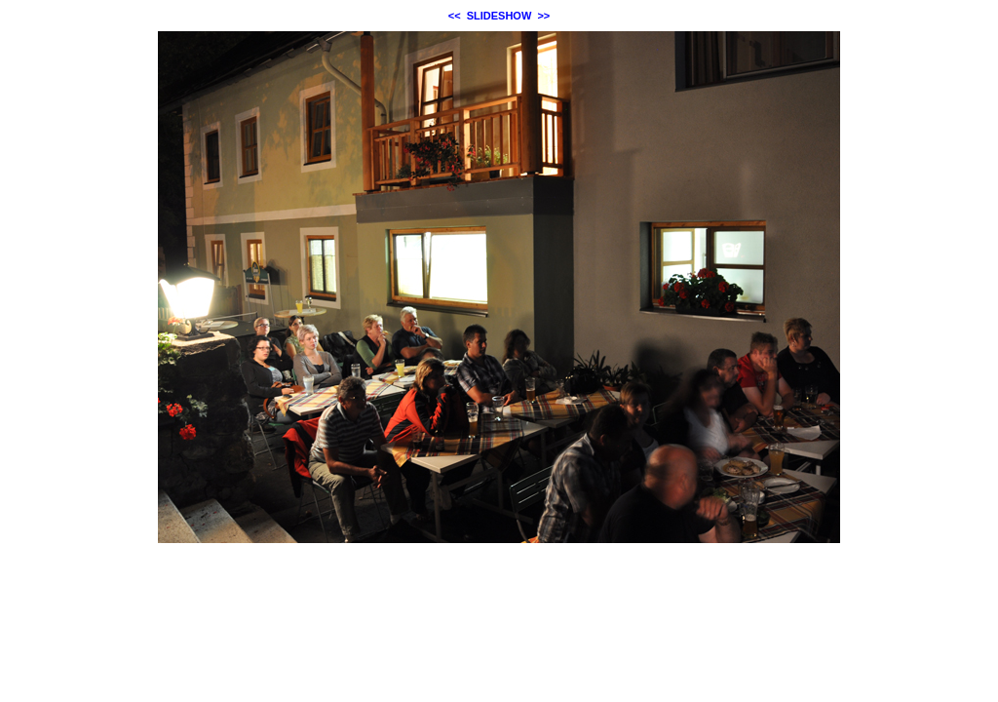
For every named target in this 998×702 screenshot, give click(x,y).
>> (543, 15)
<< (454, 15)
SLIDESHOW (499, 15)
